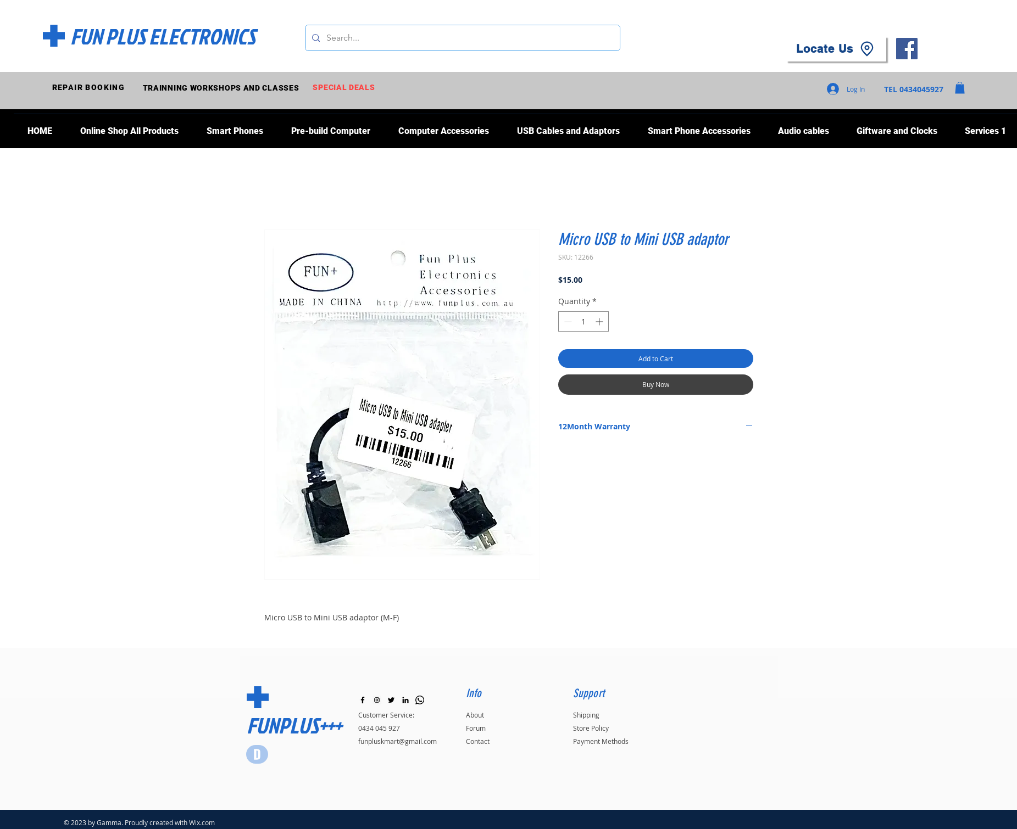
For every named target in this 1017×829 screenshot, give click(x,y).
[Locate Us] (836, 48)
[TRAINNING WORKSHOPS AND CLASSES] (222, 87)
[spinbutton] (583, 321)
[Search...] (461, 38)
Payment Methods (601, 741)
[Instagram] (377, 700)
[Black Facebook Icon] (362, 700)
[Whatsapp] (419, 700)
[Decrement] (567, 321)
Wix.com (202, 822)
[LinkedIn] (405, 700)
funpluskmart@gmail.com (397, 741)
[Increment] (600, 321)
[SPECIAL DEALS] (345, 87)
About (475, 714)
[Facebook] (907, 48)
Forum (476, 728)
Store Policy (591, 728)
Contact (478, 741)
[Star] (257, 754)
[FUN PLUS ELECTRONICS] (162, 36)
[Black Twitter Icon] (391, 700)
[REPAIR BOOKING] (89, 87)
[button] (960, 88)
